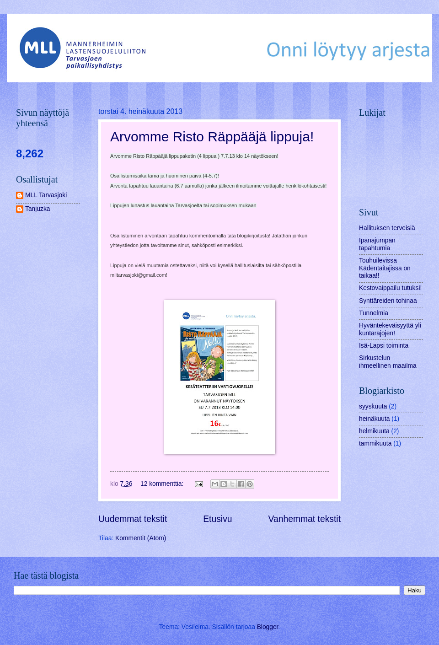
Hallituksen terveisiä (387, 228)
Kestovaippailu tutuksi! (390, 288)
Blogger (267, 627)
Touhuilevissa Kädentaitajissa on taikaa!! (385, 268)
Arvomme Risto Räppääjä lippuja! (212, 136)
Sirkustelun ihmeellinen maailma (388, 362)
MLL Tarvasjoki (46, 195)
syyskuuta (373, 406)
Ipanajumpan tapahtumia (377, 244)
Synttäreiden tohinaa (388, 300)
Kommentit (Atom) (140, 538)
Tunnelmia (373, 313)
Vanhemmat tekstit (304, 519)
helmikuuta (374, 431)
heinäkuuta (374, 418)
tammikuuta (375, 443)
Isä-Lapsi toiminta (383, 345)
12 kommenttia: (162, 483)
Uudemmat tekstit (132, 519)
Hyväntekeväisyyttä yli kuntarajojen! (390, 329)
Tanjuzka (37, 208)
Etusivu (217, 519)
